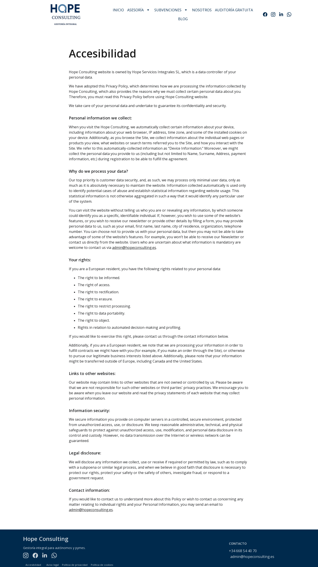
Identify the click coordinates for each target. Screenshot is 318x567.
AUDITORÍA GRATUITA (234, 10)
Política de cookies (102, 565)
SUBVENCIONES (167, 10)
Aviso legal (52, 565)
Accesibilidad (33, 565)
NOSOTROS (202, 10)
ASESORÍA (135, 10)
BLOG (183, 18)
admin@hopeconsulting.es (134, 248)
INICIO (118, 10)
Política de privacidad (74, 565)
